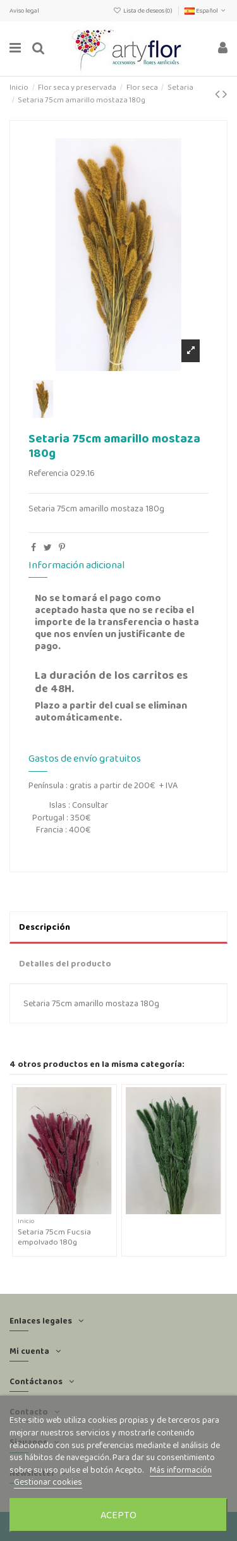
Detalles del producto (65, 963)
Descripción (44, 926)
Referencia (48, 473)
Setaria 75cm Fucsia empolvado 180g (54, 1237)
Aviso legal (24, 10)
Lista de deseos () (143, 10)
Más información (181, 1469)
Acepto (118, 1515)
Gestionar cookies (48, 1481)
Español (206, 10)
